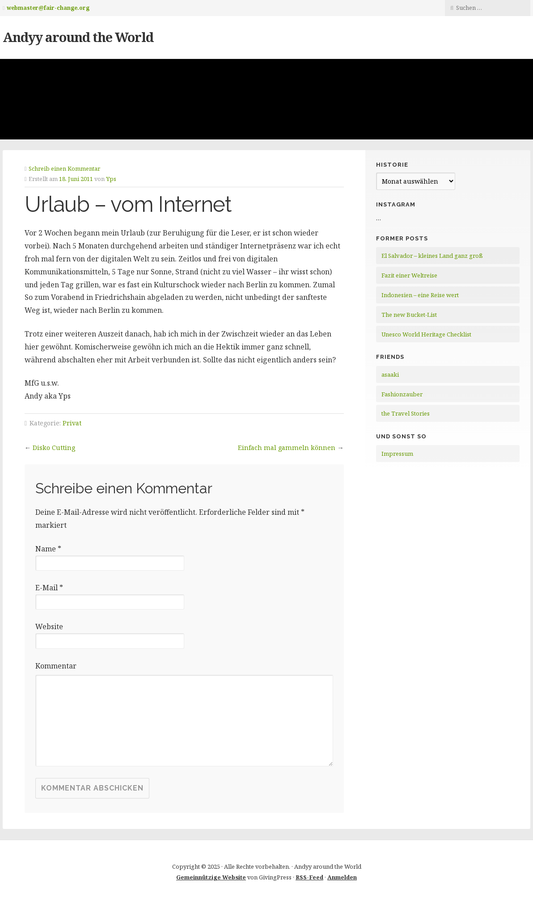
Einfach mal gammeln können (286, 447)
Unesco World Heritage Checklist (426, 334)
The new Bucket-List (409, 315)
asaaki (390, 374)
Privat (72, 423)
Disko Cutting (54, 447)
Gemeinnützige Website (211, 877)
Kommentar (55, 666)
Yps (111, 179)
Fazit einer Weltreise (409, 275)
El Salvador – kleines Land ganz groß (432, 256)
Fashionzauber (402, 394)
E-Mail (49, 588)
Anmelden (342, 877)
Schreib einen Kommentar (64, 168)
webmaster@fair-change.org (48, 8)
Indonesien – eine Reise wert (420, 295)
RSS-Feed (309, 877)
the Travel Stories (405, 413)
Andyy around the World (78, 37)
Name (48, 549)
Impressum (397, 454)
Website (49, 626)
